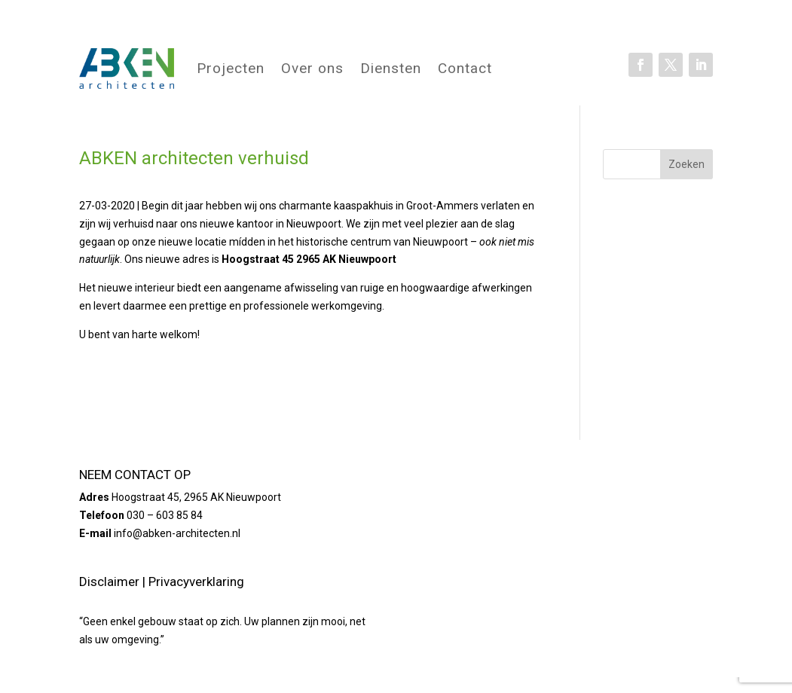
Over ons (312, 68)
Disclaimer (109, 581)
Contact (465, 68)
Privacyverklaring (196, 581)
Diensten (390, 68)
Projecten (231, 68)
